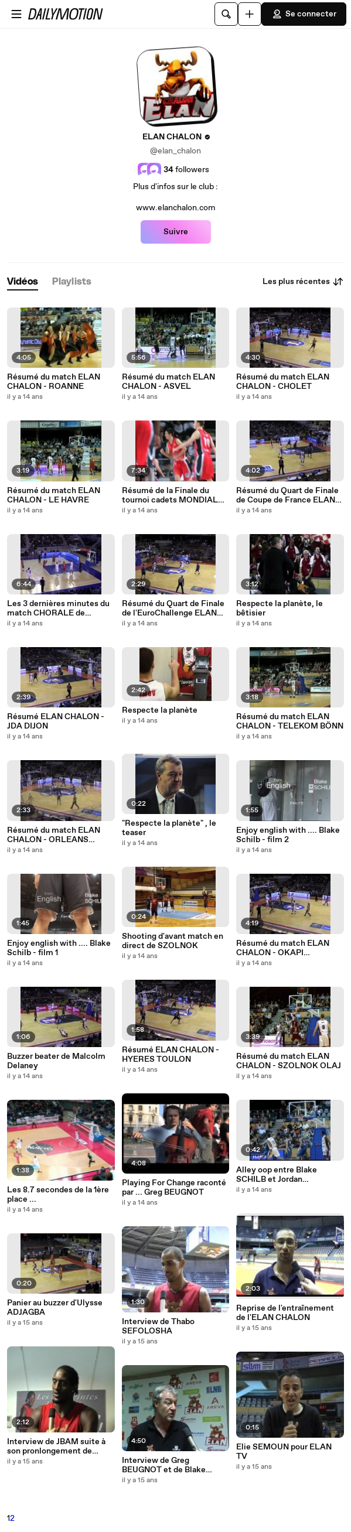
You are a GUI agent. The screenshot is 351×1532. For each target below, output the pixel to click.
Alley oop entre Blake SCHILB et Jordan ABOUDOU (276, 1174)
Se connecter (303, 14)
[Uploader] (249, 14)
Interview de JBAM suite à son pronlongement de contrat (56, 1446)
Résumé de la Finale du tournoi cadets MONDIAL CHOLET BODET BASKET (171, 495)
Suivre (175, 232)
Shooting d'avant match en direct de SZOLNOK (172, 941)
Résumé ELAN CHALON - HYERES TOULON (170, 1054)
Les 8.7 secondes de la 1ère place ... (58, 1194)
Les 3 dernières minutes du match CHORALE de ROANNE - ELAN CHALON (58, 608)
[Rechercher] (226, 14)
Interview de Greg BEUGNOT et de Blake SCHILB (164, 1465)
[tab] (22, 282)
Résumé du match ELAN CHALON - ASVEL (168, 381)
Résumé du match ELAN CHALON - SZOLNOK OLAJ (288, 1061)
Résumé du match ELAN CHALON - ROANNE (53, 381)
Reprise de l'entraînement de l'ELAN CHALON (285, 1313)
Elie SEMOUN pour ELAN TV (284, 1451)
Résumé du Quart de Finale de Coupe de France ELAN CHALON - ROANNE (287, 495)
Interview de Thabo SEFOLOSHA (158, 1326)
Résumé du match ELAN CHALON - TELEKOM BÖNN (289, 721)
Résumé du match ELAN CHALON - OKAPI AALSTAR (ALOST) (282, 948)
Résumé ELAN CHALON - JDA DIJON (55, 721)
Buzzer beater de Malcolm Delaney (56, 1061)
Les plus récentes (303, 282)
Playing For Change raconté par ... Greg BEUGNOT (174, 1187)
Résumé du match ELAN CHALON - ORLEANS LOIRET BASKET (53, 835)
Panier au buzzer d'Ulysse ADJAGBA (55, 1307)
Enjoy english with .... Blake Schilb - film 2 (288, 835)
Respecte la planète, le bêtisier (279, 608)
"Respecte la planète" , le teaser (169, 828)
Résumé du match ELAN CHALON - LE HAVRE (53, 495)
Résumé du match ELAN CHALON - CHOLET (282, 381)
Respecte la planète (159, 710)
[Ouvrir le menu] (16, 14)
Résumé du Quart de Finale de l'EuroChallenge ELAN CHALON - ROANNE (173, 608)
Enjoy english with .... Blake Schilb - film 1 (59, 948)
